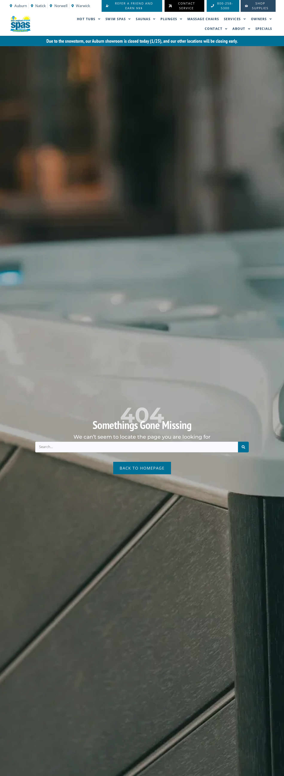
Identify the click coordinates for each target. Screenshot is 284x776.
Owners (261, 19)
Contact (216, 29)
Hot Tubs (89, 19)
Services (235, 19)
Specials (263, 28)
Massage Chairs (203, 19)
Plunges (171, 19)
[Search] (243, 447)
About (241, 29)
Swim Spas (118, 19)
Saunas (146, 19)
